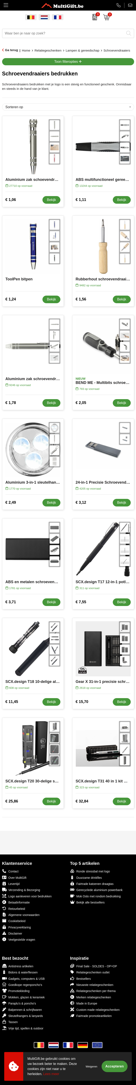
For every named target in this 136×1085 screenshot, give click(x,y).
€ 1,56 (81, 299)
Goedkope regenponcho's (22, 985)
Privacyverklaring (16, 927)
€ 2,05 (81, 403)
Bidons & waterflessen (20, 972)
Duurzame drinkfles (86, 877)
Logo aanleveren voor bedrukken (27, 896)
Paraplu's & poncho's (19, 1003)
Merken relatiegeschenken (90, 997)
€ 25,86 (11, 801)
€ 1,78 (10, 403)
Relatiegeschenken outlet (90, 972)
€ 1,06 (10, 200)
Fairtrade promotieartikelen (91, 1016)
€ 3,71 (10, 602)
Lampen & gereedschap (82, 50)
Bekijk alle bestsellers (87, 902)
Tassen (10, 1022)
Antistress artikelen (17, 966)
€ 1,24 (10, 299)
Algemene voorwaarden (21, 915)
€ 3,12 (81, 502)
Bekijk (51, 200)
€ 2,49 (10, 502)
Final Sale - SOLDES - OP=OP (93, 966)
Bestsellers (80, 978)
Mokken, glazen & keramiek (23, 997)
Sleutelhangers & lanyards (22, 1016)
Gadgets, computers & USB (23, 978)
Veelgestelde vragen (18, 939)
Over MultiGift (14, 877)
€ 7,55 (81, 602)
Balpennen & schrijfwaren (22, 1009)
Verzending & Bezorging (21, 890)
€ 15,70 (82, 702)
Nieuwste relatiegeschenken (91, 985)
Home (26, 50)
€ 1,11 (81, 200)
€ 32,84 (82, 801)
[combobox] (63, 33)
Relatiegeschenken (47, 50)
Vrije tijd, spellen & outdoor (23, 1028)
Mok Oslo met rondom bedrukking (95, 896)
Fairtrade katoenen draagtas (92, 884)
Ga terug (11, 50)
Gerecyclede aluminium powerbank (96, 890)
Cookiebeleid (14, 921)
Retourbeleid (13, 908)
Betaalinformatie (16, 902)
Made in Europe (83, 1003)
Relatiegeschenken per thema (93, 991)
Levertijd (11, 884)
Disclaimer (12, 933)
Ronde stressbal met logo (90, 871)
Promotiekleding (16, 991)
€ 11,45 (11, 702)
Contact (10, 871)
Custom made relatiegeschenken (95, 1009)
